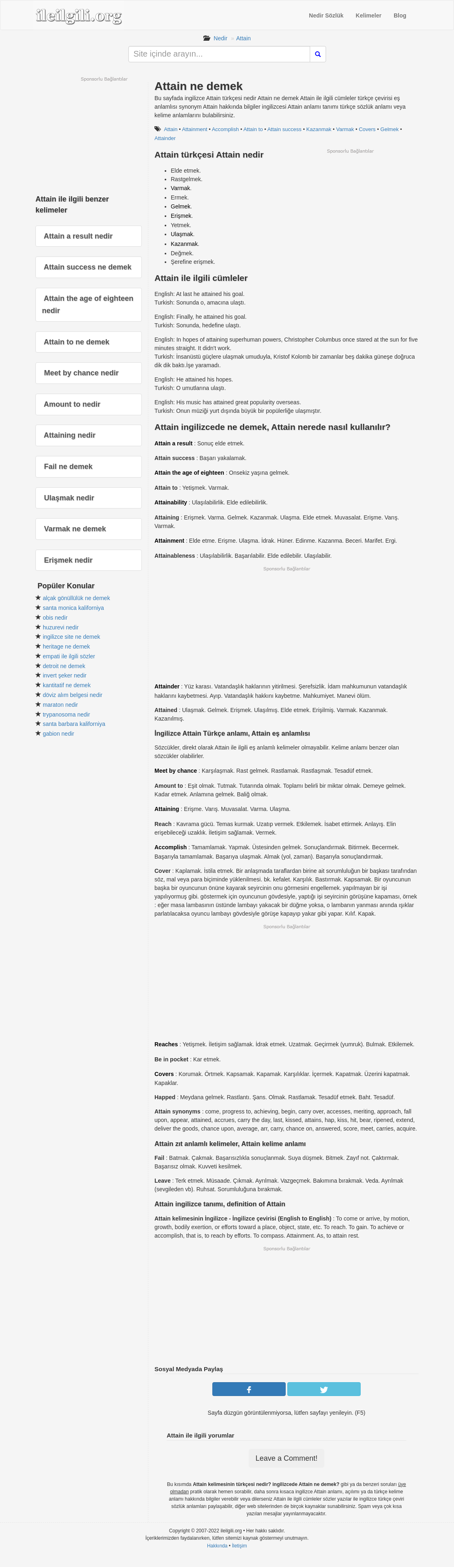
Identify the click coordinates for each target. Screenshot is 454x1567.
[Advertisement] (350, 211)
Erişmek (181, 216)
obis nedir (55, 617)
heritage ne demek (66, 646)
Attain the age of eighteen (189, 472)
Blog (400, 15)
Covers (367, 129)
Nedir (220, 38)
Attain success (284, 129)
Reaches (166, 1044)
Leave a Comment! (286, 1458)
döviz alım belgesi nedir (72, 695)
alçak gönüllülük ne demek (76, 598)
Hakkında (217, 1546)
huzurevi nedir (61, 627)
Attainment (194, 129)
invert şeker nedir (64, 675)
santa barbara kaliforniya (74, 724)
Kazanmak (318, 129)
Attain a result (173, 443)
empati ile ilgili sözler (69, 656)
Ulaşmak (182, 234)
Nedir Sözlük (326, 15)
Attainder (165, 138)
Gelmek (389, 129)
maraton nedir (60, 704)
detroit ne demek (64, 666)
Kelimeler (368, 15)
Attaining (166, 809)
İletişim (239, 1546)
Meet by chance (175, 770)
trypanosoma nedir (66, 714)
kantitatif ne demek (67, 685)
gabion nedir (58, 733)
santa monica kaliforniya (73, 608)
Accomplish (225, 129)
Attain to (253, 129)
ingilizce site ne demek (71, 636)
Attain (243, 38)
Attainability (170, 502)
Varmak (345, 129)
